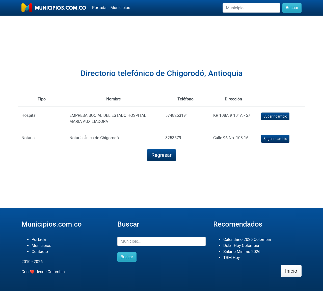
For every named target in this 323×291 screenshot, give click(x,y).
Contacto (40, 251)
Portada (99, 7)
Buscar (292, 7)
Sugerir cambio (275, 116)
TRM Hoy (231, 257)
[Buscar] (251, 8)
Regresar (161, 155)
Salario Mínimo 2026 (241, 251)
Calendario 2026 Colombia (247, 239)
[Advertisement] (161, 33)
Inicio (291, 271)
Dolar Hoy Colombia (241, 245)
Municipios (120, 7)
